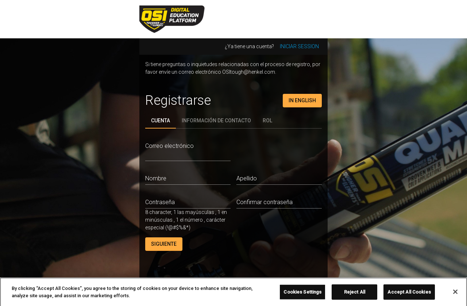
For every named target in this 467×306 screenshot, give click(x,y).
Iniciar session (299, 46)
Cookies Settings (302, 294)
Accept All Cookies (409, 294)
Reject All (354, 294)
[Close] (455, 294)
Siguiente (164, 244)
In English (302, 100)
